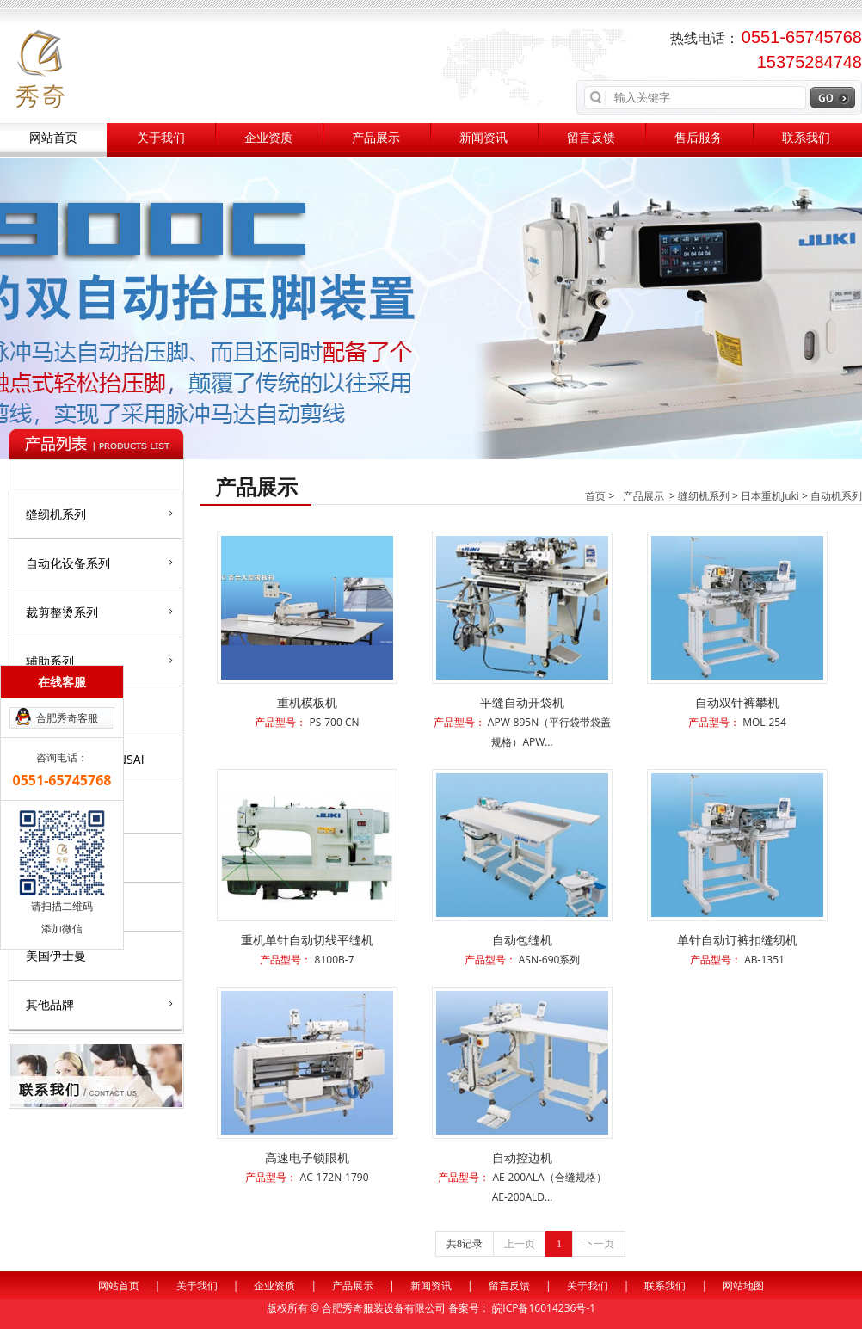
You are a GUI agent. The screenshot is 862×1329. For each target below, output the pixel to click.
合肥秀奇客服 (67, 718)
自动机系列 (836, 496)
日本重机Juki (770, 496)
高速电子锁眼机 (307, 1157)
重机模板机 (307, 702)
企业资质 (268, 138)
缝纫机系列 (99, 513)
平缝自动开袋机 (522, 702)
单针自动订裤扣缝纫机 (737, 940)
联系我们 (806, 138)
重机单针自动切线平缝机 (307, 940)
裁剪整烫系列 (99, 611)
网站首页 (53, 138)
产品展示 (376, 138)
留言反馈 (591, 138)
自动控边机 (522, 1157)
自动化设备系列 (99, 562)
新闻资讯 (483, 138)
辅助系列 (99, 660)
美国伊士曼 (56, 955)
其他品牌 (99, 1004)
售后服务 (698, 138)
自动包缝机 (522, 940)
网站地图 (743, 1285)
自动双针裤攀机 (737, 702)
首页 (595, 496)
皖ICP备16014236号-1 (543, 1308)
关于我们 (161, 138)
